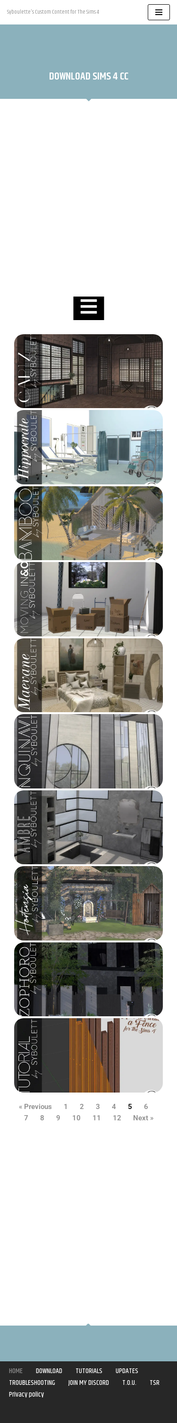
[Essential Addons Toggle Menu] (88, 308)
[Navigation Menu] (159, 12)
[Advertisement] (88, 199)
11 (97, 1118)
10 (76, 1118)
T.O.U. (129, 1382)
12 (117, 1118)
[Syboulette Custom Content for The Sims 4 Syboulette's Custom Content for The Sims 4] (53, 12)
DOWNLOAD (49, 1371)
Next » (143, 1118)
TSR (155, 1382)
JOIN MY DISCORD (88, 1382)
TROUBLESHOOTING (32, 1382)
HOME (16, 1371)
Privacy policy (26, 1394)
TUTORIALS (89, 1371)
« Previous (35, 1106)
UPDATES (127, 1371)
